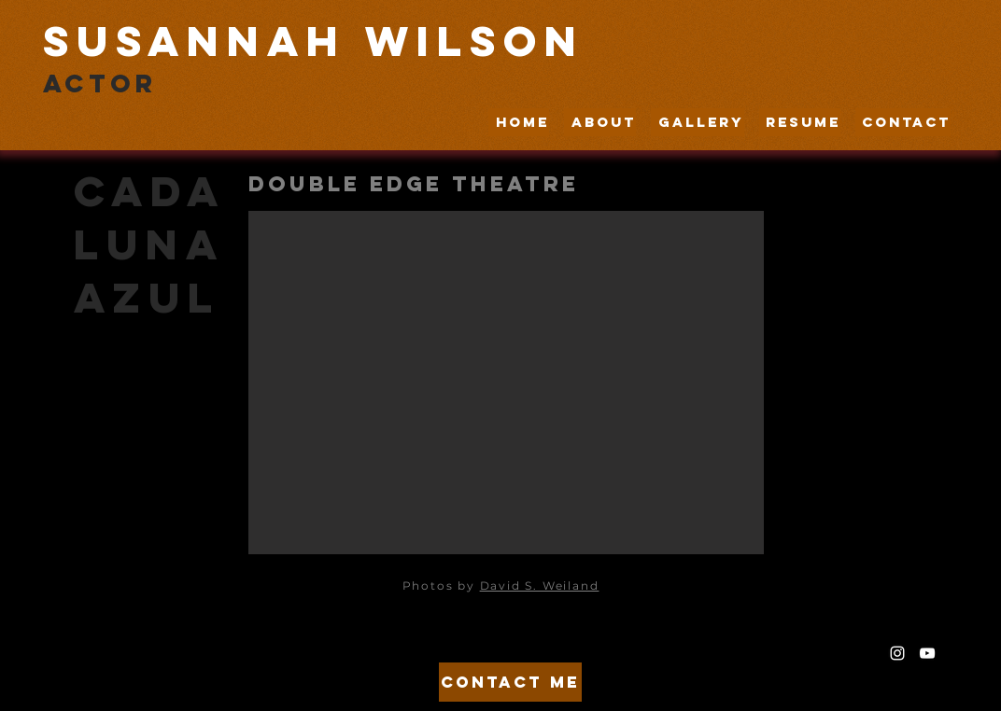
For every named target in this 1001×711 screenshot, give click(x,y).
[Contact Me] (510, 682)
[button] (506, 382)
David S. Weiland (539, 585)
